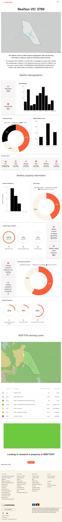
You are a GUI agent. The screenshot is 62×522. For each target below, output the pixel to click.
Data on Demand (6, 481)
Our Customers (21, 489)
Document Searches (22, 492)
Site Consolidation (6, 490)
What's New (35, 481)
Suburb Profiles (21, 476)
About (48, 483)
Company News (36, 487)
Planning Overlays (6, 494)
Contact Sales (51, 477)
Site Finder (4, 486)
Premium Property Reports (6, 478)
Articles (34, 486)
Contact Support (51, 485)
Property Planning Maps (8, 499)
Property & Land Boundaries (6, 496)
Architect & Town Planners (21, 485)
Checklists (34, 490)
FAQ (33, 479)
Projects (4, 487)
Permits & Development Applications (7, 483)
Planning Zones (5, 492)
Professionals (20, 487)
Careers (49, 486)
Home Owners (20, 477)
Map (18, 490)
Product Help (35, 476)
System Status (35, 482)
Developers (20, 481)
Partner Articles (36, 489)
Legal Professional (21, 482)
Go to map (31, 462)
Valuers (19, 479)
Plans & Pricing (51, 476)
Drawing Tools (5, 489)
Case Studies (35, 477)
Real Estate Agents (37, 484)
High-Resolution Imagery (8, 476)
